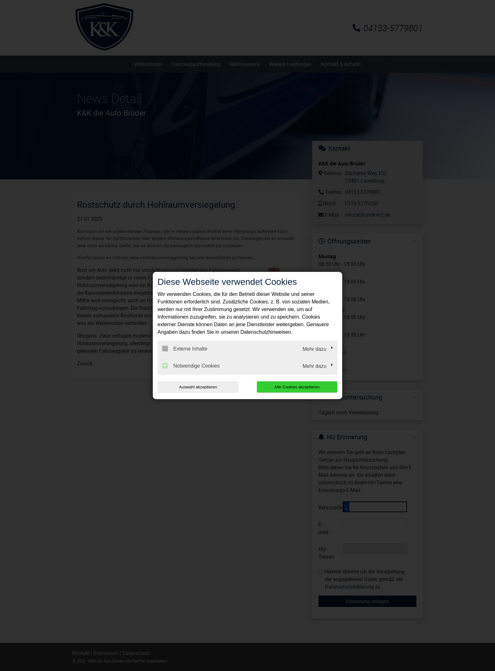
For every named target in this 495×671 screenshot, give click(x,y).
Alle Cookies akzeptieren (296, 387)
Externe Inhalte (184, 348)
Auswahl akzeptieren (198, 387)
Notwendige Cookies (191, 365)
